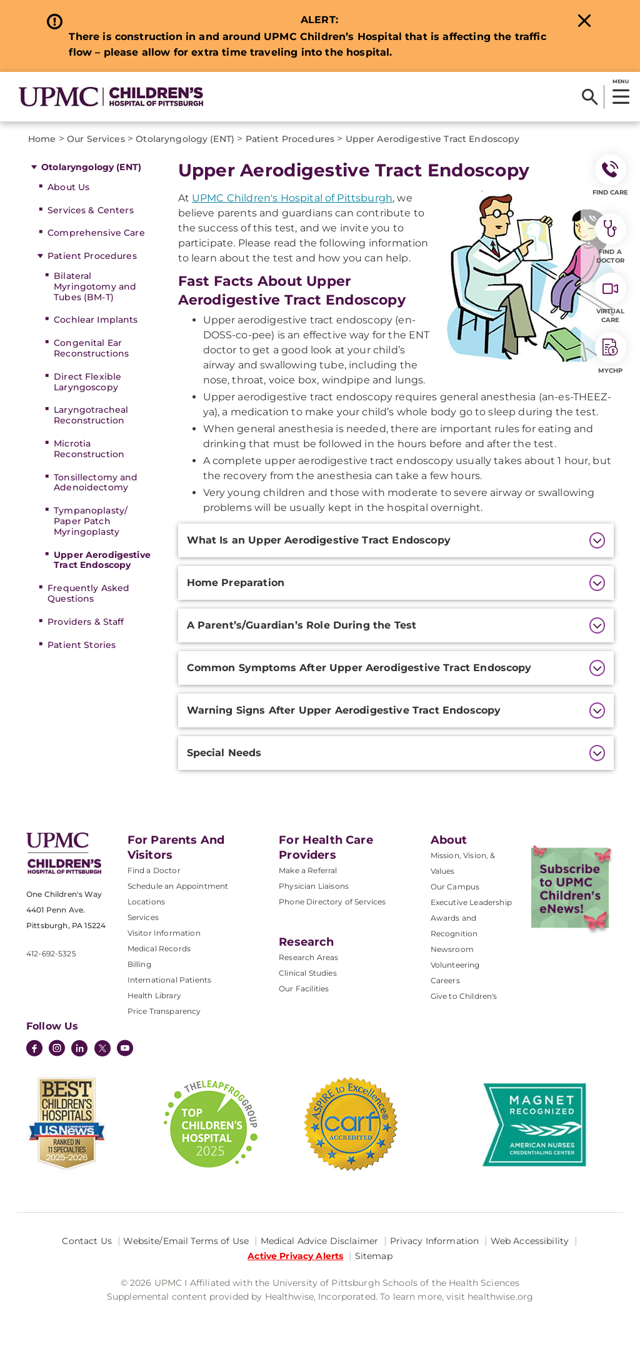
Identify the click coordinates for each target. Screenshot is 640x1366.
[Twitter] (102, 1048)
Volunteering (455, 964)
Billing (139, 964)
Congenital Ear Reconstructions (91, 348)
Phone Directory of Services (332, 901)
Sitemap (373, 1256)
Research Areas (308, 957)
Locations (146, 901)
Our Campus (455, 886)
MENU (620, 81)
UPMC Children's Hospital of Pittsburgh (292, 198)
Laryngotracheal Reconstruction (91, 415)
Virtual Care (610, 298)
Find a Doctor (154, 870)
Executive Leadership (471, 902)
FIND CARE (610, 175)
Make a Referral (308, 870)
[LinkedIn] (79, 1050)
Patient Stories (82, 644)
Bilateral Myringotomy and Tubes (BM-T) (95, 286)
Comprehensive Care (96, 232)
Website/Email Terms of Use (186, 1241)
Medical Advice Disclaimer (320, 1241)
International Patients (170, 979)
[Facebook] (34, 1050)
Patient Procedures (92, 255)
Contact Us (86, 1241)
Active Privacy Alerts (295, 1256)
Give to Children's (464, 996)
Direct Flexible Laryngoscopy (87, 382)
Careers (445, 980)
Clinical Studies (308, 973)
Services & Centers (91, 210)
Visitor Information (164, 933)
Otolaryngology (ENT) (91, 167)
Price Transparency (164, 1011)
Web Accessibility (530, 1241)
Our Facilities (304, 988)
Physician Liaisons (314, 886)
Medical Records (159, 948)
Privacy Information (434, 1241)
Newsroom (452, 949)
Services (143, 917)
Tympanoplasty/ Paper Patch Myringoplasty (91, 521)
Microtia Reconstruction (89, 449)
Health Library (154, 995)
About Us (68, 187)
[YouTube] (125, 1050)
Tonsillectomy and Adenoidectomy (96, 482)
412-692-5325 (51, 953)
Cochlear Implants (96, 319)
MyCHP (610, 353)
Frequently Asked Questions (88, 593)
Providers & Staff (86, 621)
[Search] (590, 97)
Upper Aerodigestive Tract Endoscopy (102, 560)
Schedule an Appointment (178, 886)
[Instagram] (57, 1050)
